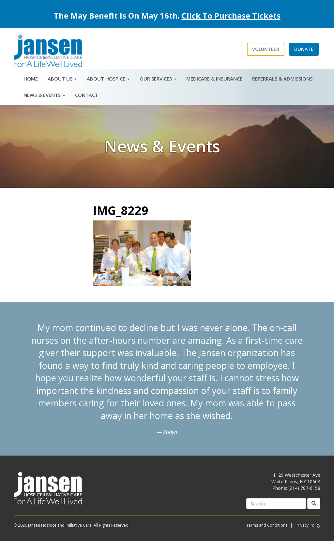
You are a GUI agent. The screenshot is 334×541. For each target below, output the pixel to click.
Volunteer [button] (265, 49)
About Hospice (108, 78)
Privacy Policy (308, 525)
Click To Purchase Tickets (231, 15)
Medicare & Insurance (214, 78)
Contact (86, 95)
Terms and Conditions (266, 525)
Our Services (158, 78)
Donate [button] (303, 49)
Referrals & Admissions (282, 78)
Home (30, 78)
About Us (62, 78)
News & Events (44, 95)
